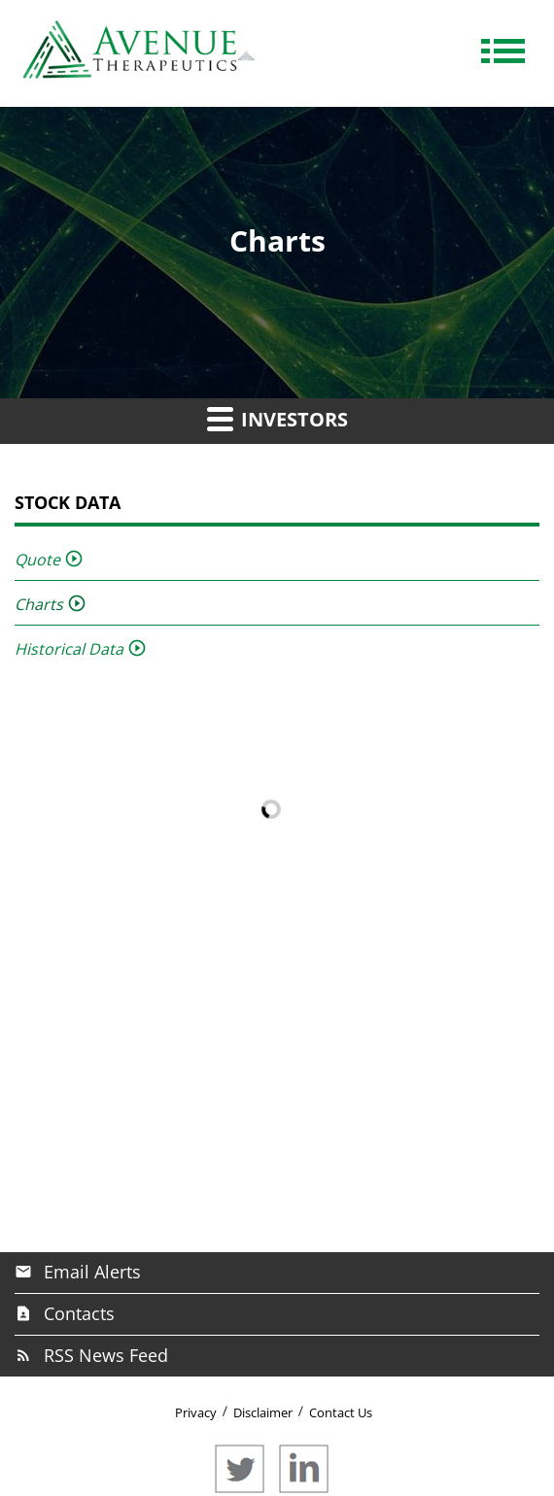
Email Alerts (92, 1271)
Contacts (79, 1313)
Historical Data (69, 649)
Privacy (196, 1412)
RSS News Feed (106, 1355)
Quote (37, 559)
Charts (39, 604)
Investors (277, 418)
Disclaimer (263, 1412)
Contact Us (340, 1412)
